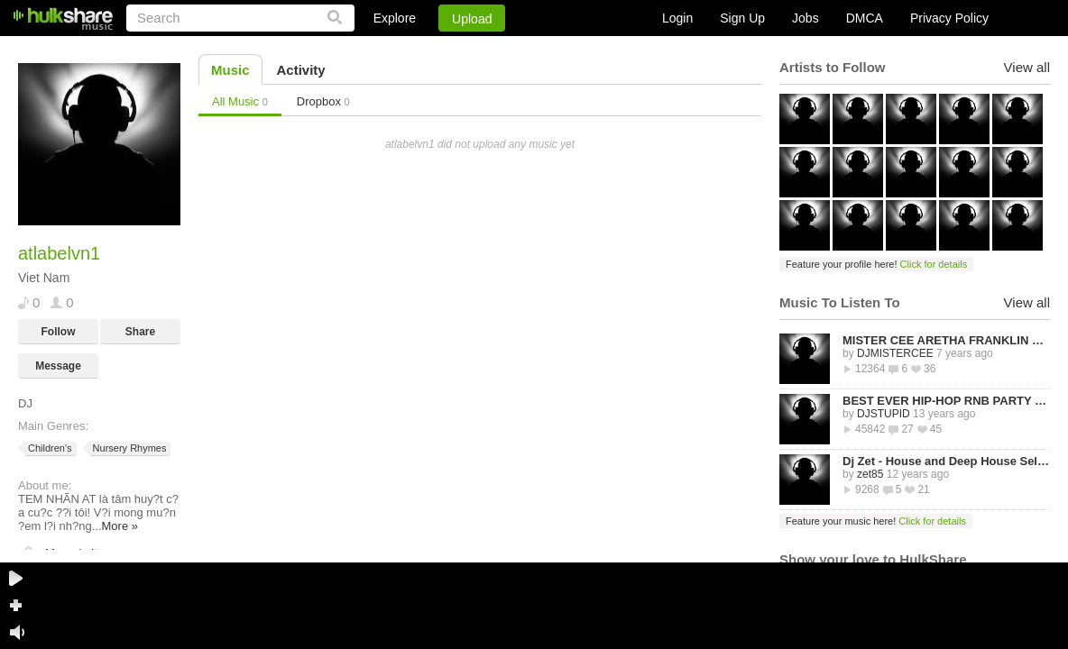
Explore (394, 18)
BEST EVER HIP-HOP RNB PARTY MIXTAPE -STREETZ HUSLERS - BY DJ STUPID (946, 400)
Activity (301, 70)
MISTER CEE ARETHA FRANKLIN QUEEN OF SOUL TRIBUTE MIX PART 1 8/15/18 (946, 340)
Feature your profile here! (876, 264)
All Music (240, 101)
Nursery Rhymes (128, 448)
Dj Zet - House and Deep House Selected (946, 461)
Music (230, 70)
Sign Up (742, 18)
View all (1027, 67)
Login (677, 18)
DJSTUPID (883, 413)
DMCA (864, 18)
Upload (472, 19)
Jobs (805, 18)
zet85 (870, 474)
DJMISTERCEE (895, 353)
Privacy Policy (949, 18)
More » (120, 526)
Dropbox (323, 101)
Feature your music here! (876, 521)
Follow (58, 331)
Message (58, 366)
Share (140, 331)
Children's (48, 448)
